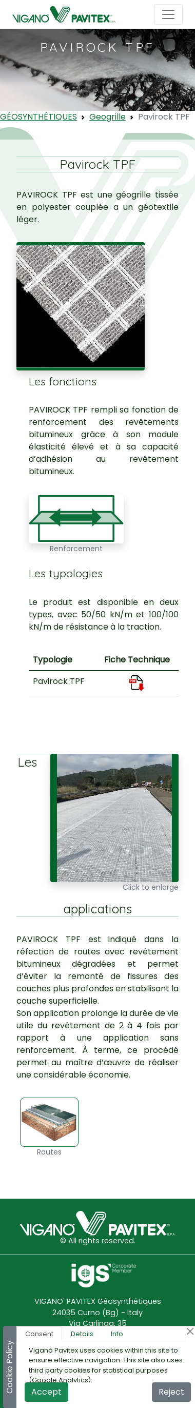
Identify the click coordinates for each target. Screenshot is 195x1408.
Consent (39, 1333)
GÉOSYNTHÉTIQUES (38, 117)
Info (117, 1333)
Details (82, 1333)
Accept (46, 1392)
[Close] (190, 1331)
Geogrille (107, 117)
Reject (171, 1392)
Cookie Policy (9, 1367)
